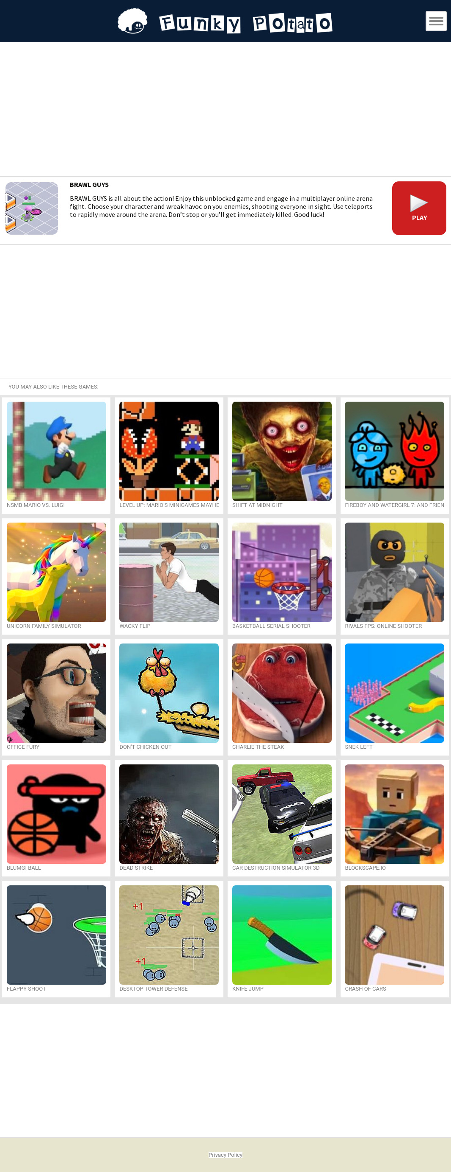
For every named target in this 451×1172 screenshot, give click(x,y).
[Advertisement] (225, 111)
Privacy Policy (225, 1155)
